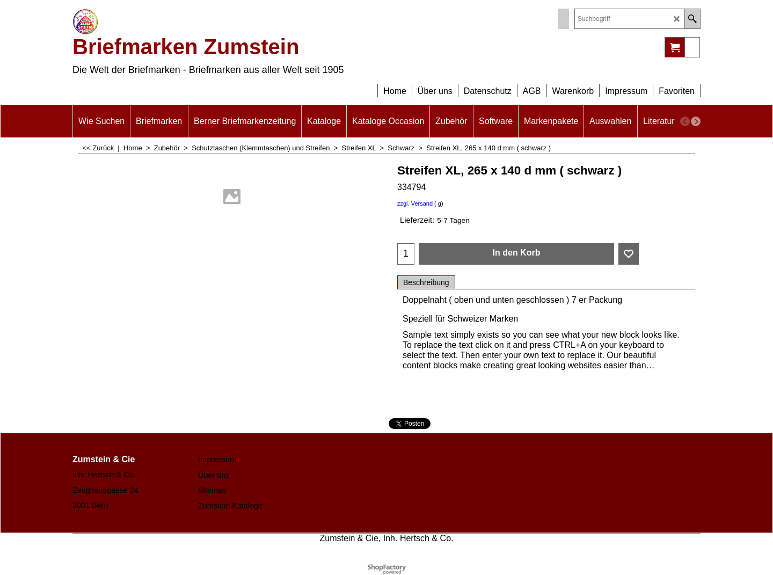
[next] (696, 121)
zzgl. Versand (415, 203)
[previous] (685, 121)
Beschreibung (426, 282)
